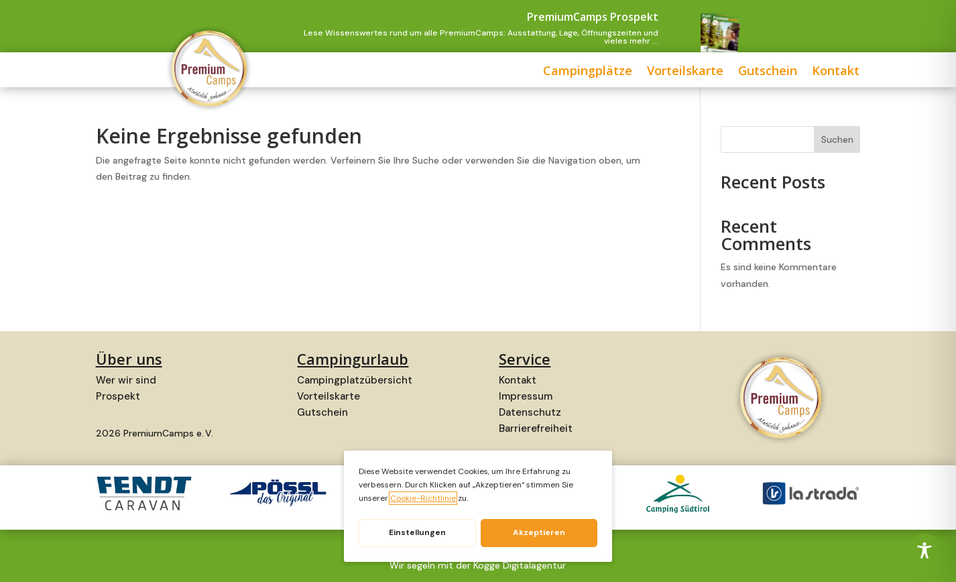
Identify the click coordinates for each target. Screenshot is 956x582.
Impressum (525, 396)
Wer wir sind (126, 380)
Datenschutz (530, 412)
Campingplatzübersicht (354, 380)
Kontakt (721, 72)
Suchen (837, 139)
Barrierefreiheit (536, 428)
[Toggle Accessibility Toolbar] (924, 550)
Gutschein (653, 72)
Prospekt (118, 396)
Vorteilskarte (571, 72)
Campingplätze (473, 72)
